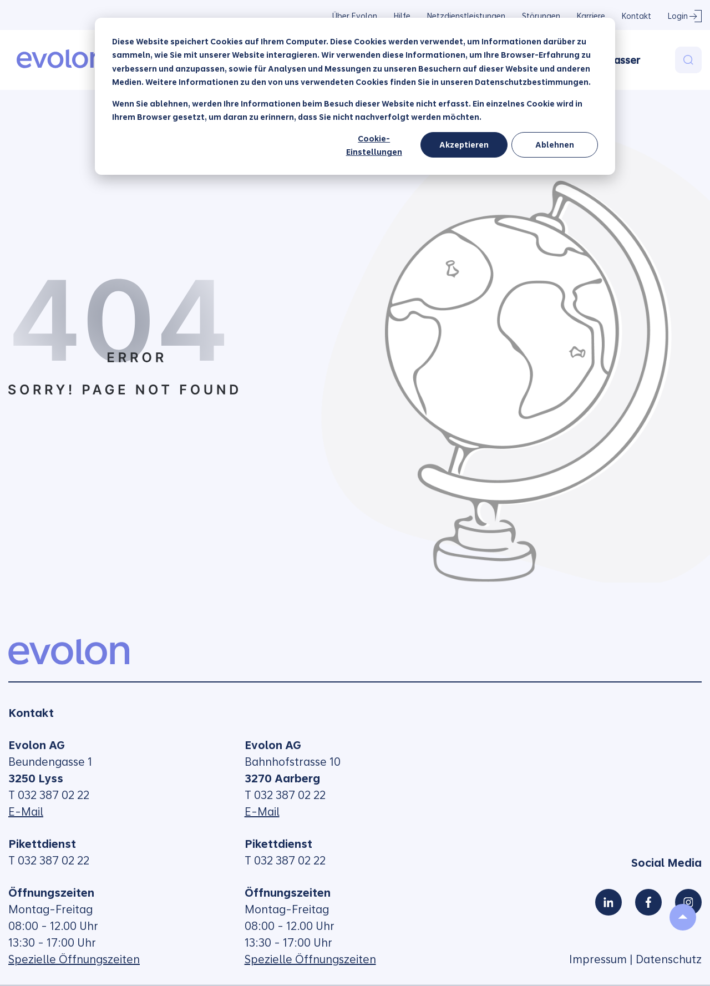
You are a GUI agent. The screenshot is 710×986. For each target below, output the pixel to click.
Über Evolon (354, 16)
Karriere (591, 16)
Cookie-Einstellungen (374, 145)
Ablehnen (554, 144)
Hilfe (402, 16)
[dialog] (355, 96)
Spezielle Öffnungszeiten (74, 959)
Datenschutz (669, 959)
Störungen (541, 16)
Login (678, 16)
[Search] (688, 60)
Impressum (598, 959)
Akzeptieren (464, 144)
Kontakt (636, 16)
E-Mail (25, 811)
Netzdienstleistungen (466, 16)
